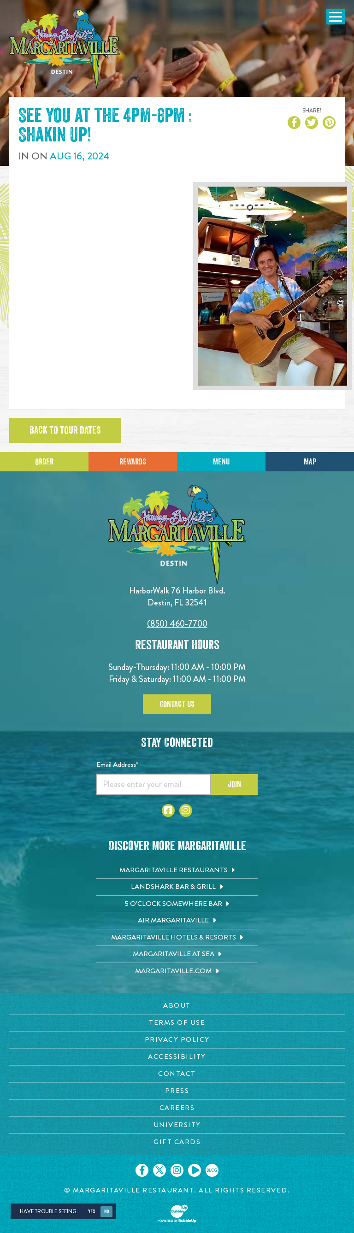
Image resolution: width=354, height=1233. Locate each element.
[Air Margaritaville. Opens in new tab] (177, 920)
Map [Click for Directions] (310, 462)
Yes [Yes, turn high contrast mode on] (91, 1211)
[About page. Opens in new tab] (177, 1006)
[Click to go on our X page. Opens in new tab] (159, 1170)
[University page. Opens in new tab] (177, 1125)
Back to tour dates (65, 430)
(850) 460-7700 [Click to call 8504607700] (177, 623)
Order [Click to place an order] (44, 462)
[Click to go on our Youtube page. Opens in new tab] (194, 1170)
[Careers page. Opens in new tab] (177, 1108)
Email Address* (117, 764)
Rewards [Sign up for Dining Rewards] (132, 462)
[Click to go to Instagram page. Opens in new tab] (185, 810)
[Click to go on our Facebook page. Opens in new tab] (142, 1170)
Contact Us (177, 704)
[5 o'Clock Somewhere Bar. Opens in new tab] (177, 904)
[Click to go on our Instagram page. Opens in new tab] (177, 1170)
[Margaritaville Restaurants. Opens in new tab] (177, 870)
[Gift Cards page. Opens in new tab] (177, 1142)
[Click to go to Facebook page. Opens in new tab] (168, 810)
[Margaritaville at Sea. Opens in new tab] (177, 954)
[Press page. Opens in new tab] (177, 1091)
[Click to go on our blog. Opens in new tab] (212, 1170)
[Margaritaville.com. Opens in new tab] (177, 971)
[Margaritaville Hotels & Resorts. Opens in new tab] (177, 937)
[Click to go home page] (64, 49)
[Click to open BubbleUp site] (177, 1214)
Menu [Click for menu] (221, 462)
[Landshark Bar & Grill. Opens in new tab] (177, 887)
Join (234, 784)
